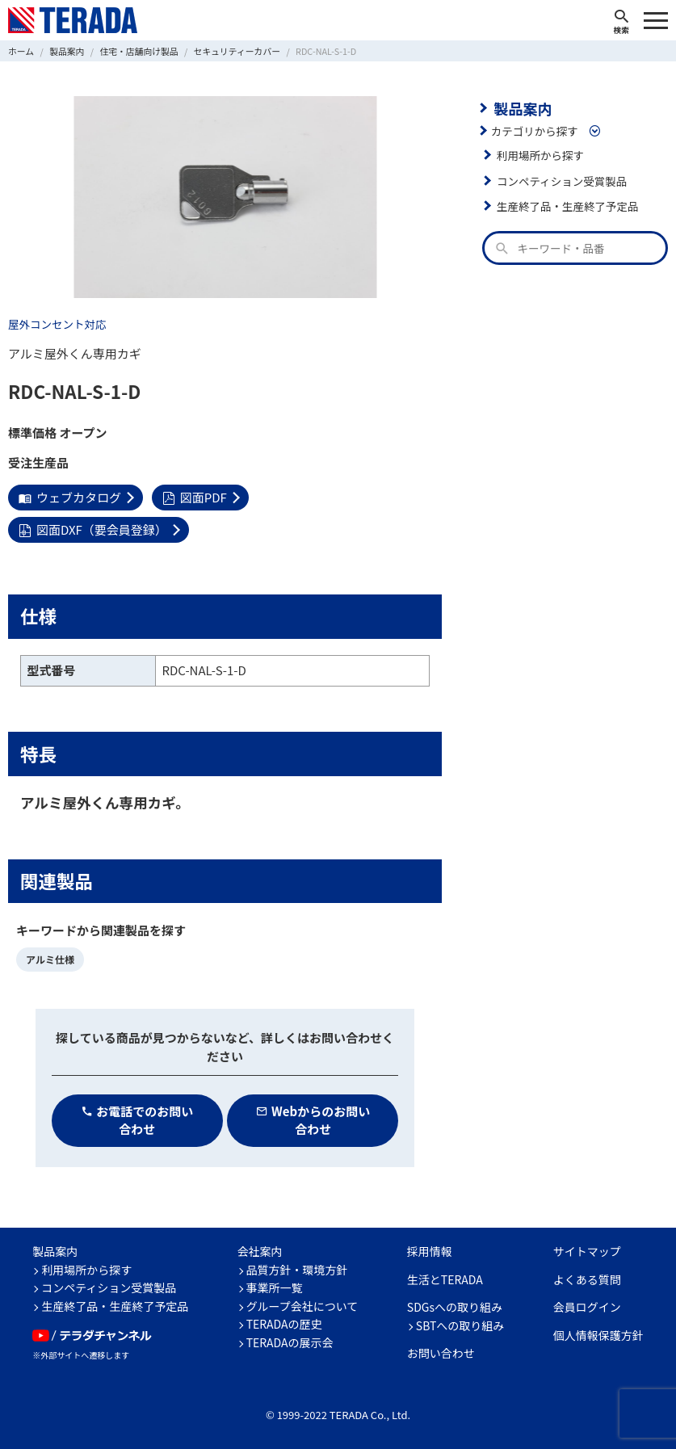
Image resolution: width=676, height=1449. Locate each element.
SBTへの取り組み (460, 1325)
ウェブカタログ (70, 497)
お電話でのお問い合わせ (137, 1120)
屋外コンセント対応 (57, 324)
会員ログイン (587, 1307)
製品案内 (522, 108)
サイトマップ (587, 1251)
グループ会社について (302, 1306)
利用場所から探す (540, 155)
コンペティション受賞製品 (562, 181)
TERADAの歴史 (284, 1324)
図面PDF (194, 497)
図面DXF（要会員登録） (93, 529)
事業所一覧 (274, 1287)
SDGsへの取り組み (454, 1307)
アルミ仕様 (50, 959)
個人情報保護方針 (598, 1335)
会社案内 (260, 1251)
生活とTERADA (445, 1279)
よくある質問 (587, 1279)
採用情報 (429, 1251)
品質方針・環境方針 (297, 1270)
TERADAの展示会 (290, 1342)
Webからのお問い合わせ (313, 1120)
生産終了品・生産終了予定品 (568, 206)
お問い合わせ (441, 1353)
